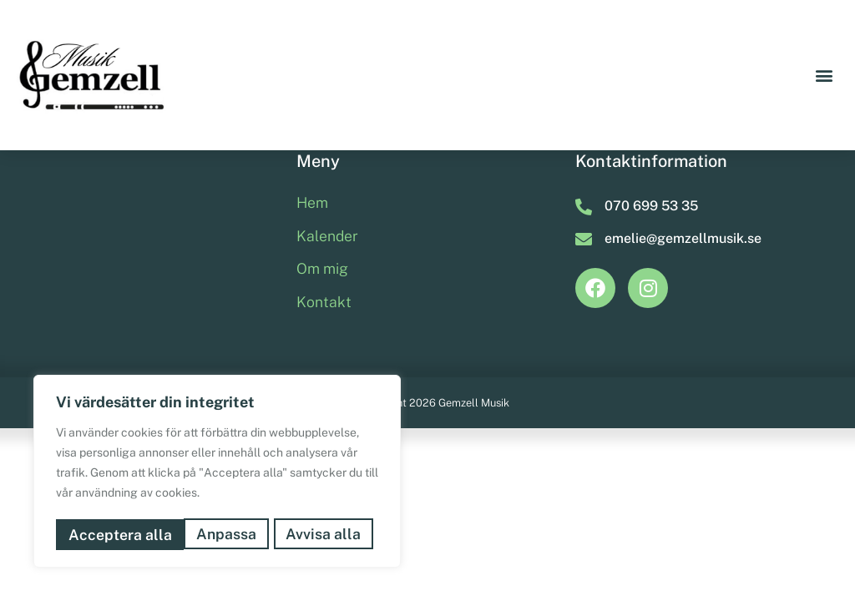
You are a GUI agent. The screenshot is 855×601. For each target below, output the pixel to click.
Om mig (322, 374)
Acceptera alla (315, 534)
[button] (824, 75)
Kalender (327, 342)
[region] (217, 473)
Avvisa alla (195, 534)
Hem (312, 308)
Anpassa (98, 534)
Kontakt (324, 408)
